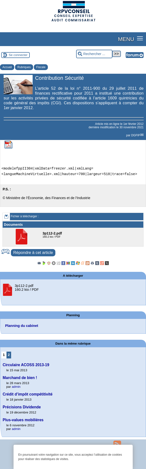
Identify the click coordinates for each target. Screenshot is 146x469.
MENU (126, 39)
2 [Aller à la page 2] (9, 355)
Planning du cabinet (21, 326)
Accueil (7, 67)
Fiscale (40, 67)
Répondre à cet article (33, 252)
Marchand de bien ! (20, 378)
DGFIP (135, 135)
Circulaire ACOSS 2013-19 (26, 365)
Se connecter (18, 55)
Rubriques (24, 67)
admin (16, 386)
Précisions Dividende (22, 407)
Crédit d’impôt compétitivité (27, 394)
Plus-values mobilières (23, 420)
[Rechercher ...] (94, 54)
